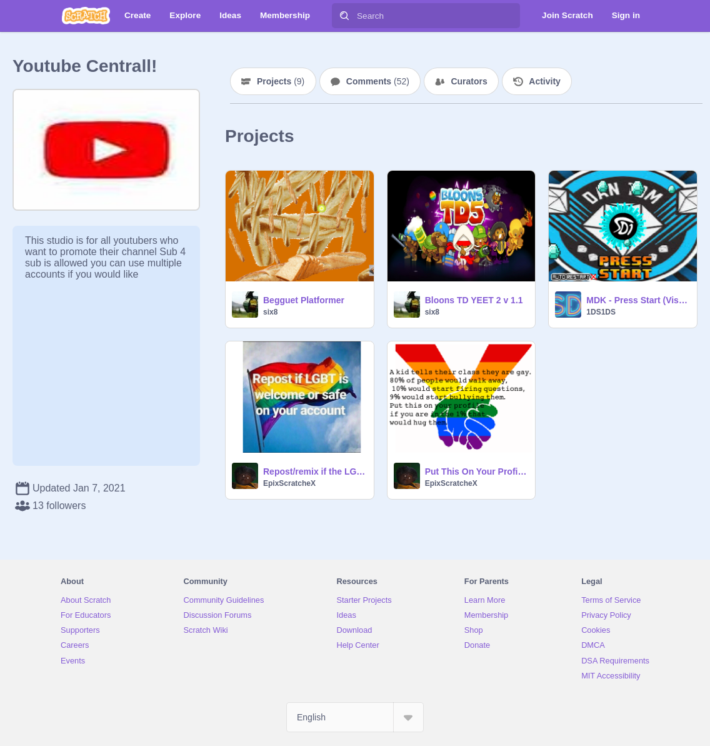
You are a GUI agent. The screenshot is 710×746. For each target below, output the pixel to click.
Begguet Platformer (303, 300)
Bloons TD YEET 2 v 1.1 (474, 300)
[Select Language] (355, 717)
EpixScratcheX (289, 483)
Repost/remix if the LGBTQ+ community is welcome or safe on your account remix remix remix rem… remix (314, 471)
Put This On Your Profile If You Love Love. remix (476, 471)
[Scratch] (86, 15)
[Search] (344, 15)
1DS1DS (601, 312)
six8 (270, 312)
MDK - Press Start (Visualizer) (637, 300)
